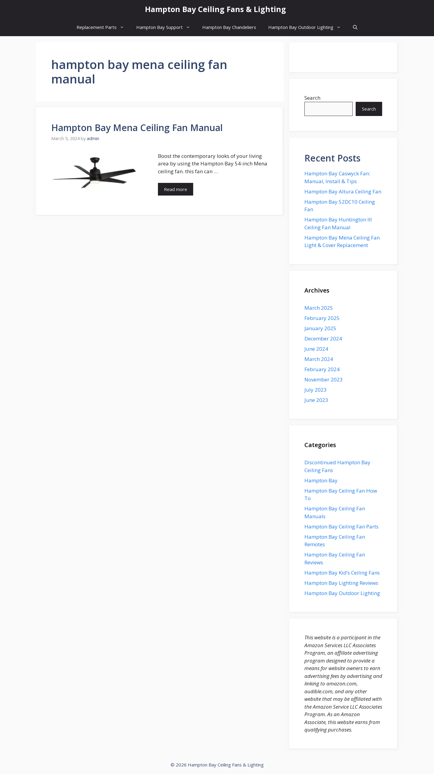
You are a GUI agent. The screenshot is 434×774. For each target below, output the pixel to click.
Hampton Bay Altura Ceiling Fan (342, 191)
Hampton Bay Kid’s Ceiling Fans (342, 572)
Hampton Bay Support (166, 27)
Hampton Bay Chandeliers (229, 27)
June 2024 (316, 348)
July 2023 (315, 389)
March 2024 (318, 359)
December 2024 (323, 338)
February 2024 (322, 369)
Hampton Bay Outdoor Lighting (307, 27)
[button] (355, 27)
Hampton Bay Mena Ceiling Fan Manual (137, 127)
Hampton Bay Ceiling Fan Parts (341, 526)
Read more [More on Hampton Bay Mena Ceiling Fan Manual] (175, 189)
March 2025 (318, 307)
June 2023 (316, 399)
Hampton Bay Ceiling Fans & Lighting (215, 9)
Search (312, 97)
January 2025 (320, 328)
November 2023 (323, 379)
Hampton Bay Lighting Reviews (341, 582)
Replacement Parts (103, 27)
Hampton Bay (321, 480)
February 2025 (322, 318)
